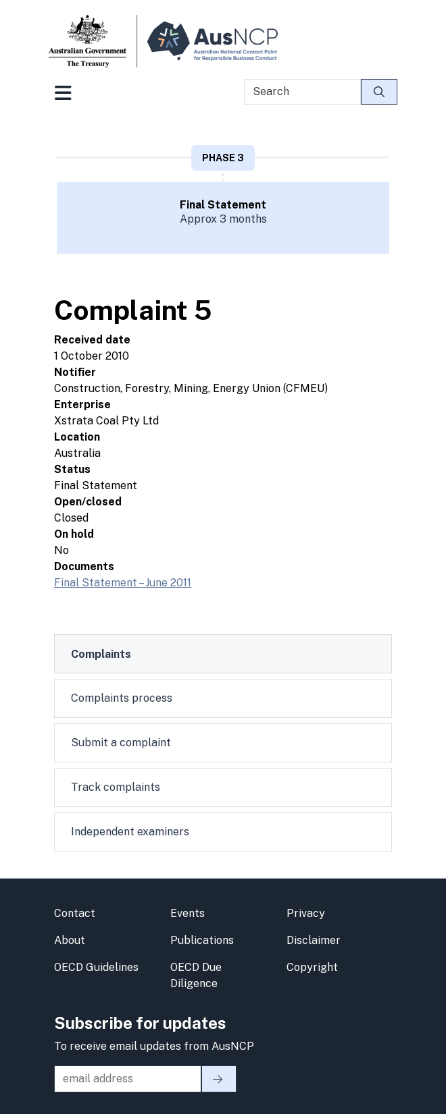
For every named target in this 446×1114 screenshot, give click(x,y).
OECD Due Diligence (196, 975)
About (69, 940)
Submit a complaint (121, 742)
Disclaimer (314, 940)
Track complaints (115, 787)
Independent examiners (130, 831)
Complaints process (121, 698)
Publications (202, 940)
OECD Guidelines (96, 967)
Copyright (312, 967)
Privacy (306, 913)
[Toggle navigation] (63, 98)
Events (187, 913)
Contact (74, 913)
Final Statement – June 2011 (122, 582)
